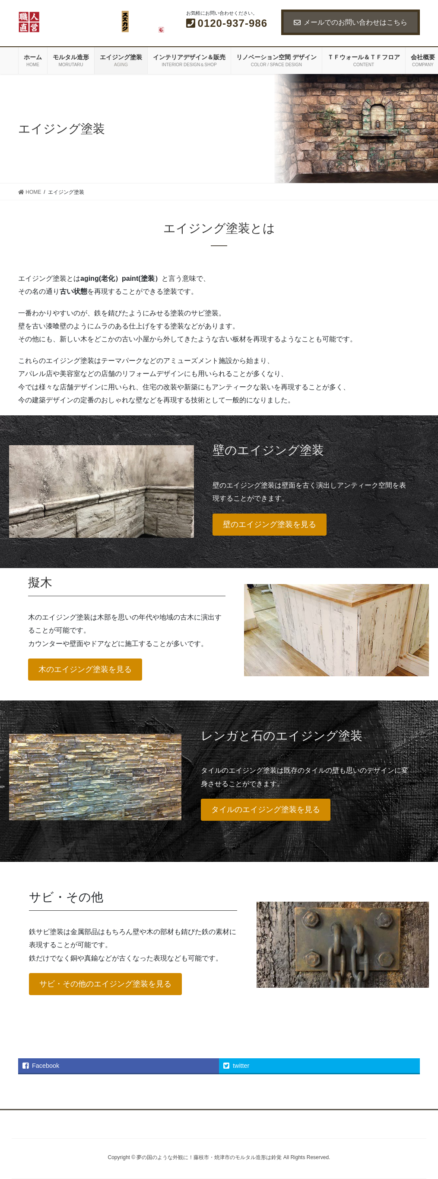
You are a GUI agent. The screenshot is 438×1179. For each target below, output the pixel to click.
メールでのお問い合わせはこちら (350, 22)
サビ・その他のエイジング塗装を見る (105, 984)
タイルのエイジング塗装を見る (265, 809)
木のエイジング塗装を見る (85, 669)
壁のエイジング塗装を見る (269, 524)
